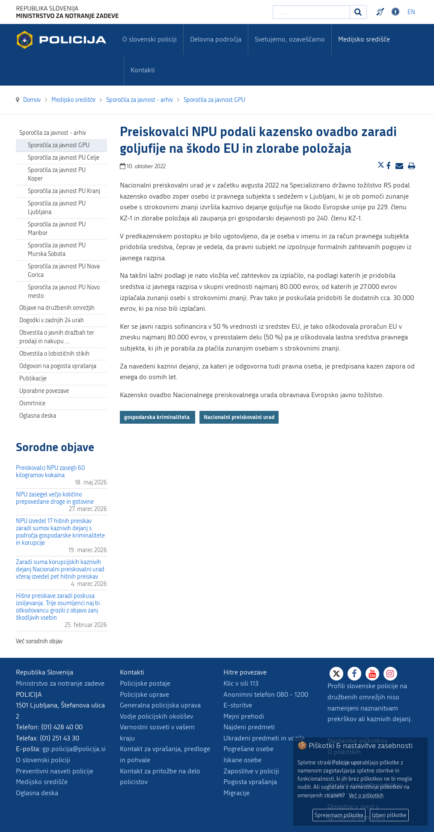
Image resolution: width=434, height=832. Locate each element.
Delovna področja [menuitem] (215, 39)
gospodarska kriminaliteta (157, 417)
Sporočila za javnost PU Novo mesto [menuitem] (64, 292)
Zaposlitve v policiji (251, 771)
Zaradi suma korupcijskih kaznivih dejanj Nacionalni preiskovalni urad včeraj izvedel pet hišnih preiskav (60, 569)
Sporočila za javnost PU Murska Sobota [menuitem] (57, 250)
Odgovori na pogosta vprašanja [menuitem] (57, 366)
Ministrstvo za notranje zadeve (60, 683)
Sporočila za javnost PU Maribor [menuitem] (57, 229)
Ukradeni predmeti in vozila (264, 738)
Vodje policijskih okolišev (156, 716)
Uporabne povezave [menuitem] (44, 391)
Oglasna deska (37, 415)
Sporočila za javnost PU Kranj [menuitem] (64, 191)
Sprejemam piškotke (339, 815)
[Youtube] (372, 673)
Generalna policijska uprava (160, 705)
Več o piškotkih (366, 795)
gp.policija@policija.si (74, 749)
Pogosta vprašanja (250, 782)
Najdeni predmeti (249, 727)
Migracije (236, 793)
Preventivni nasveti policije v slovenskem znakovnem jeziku (381, 12)
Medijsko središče (42, 782)
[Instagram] (390, 673)
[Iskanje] (358, 12)
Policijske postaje (145, 683)
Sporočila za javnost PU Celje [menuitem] (63, 157)
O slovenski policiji (43, 760)
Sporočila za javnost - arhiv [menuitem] (52, 133)
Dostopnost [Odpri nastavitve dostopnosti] (397, 12)
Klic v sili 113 (241, 683)
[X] (336, 673)
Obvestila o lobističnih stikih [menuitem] (54, 353)
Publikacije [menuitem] (33, 378)
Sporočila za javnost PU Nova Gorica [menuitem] (64, 271)
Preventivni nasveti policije (54, 771)
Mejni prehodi (243, 716)
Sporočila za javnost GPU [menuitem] (58, 145)
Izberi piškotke (389, 815)
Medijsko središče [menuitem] (364, 39)
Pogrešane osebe (248, 749)
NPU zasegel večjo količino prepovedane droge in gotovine (55, 498)
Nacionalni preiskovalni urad (239, 417)
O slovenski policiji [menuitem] (149, 39)
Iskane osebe (242, 760)
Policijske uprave (144, 694)
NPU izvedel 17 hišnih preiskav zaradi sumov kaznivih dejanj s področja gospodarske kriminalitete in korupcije (60, 532)
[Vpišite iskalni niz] (311, 12)
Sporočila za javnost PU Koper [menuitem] (57, 174)
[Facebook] (354, 673)
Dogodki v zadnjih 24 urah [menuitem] (51, 320)
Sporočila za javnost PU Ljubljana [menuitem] (57, 208)
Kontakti (143, 70)
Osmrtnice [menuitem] (32, 403)
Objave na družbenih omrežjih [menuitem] (57, 308)
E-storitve (237, 705)
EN (411, 12)
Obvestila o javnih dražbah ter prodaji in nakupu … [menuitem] (56, 337)
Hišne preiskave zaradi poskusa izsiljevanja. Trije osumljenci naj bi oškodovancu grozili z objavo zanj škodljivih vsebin (58, 606)
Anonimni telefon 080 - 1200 (265, 694)
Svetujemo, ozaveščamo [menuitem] (290, 39)
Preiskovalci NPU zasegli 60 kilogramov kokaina (50, 471)
